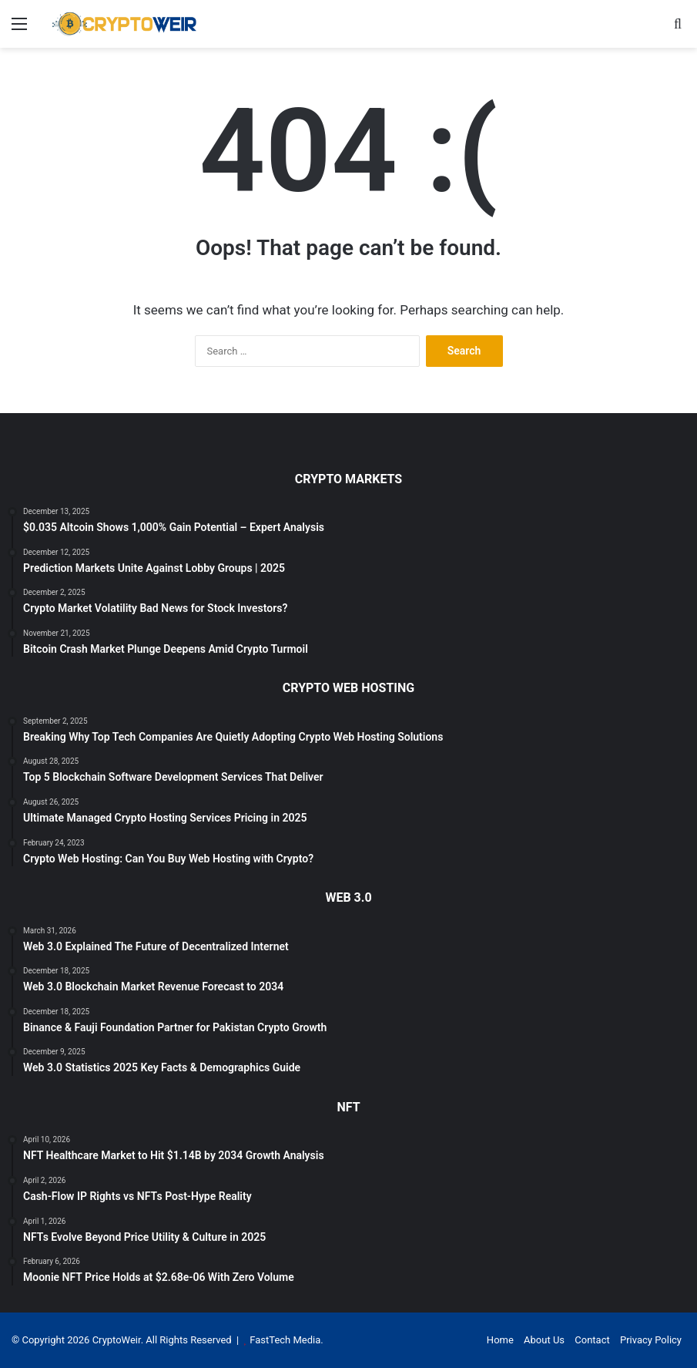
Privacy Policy (651, 1340)
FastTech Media (285, 1340)
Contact (592, 1340)
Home (500, 1340)
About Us (544, 1340)
